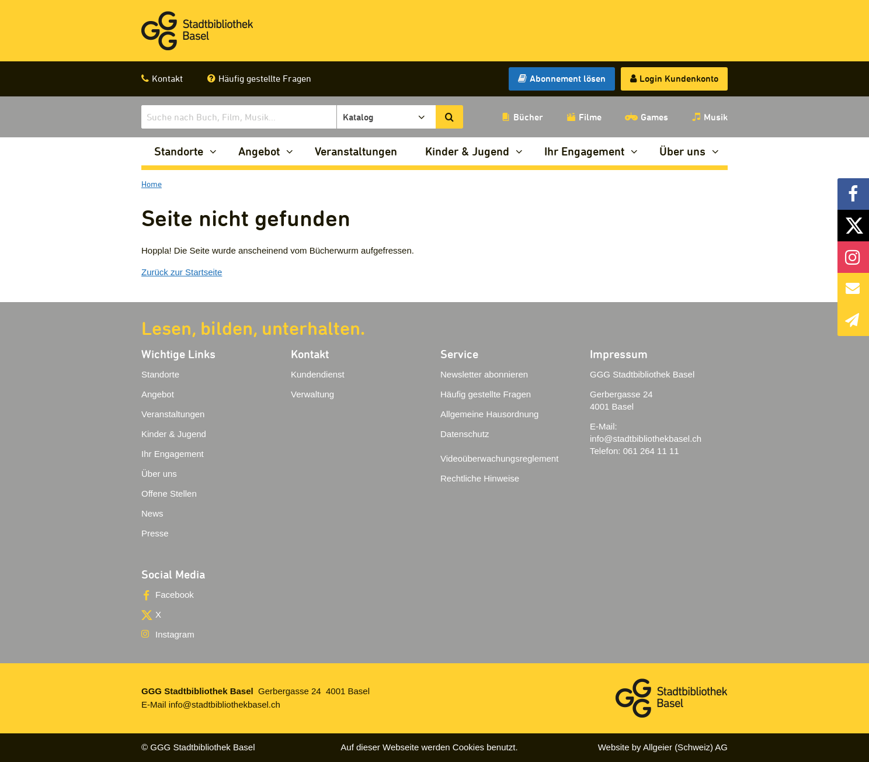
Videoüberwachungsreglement (499, 458)
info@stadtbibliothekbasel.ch (645, 439)
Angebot (259, 151)
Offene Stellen (169, 493)
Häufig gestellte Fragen (264, 78)
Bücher (528, 117)
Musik (716, 117)
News (152, 513)
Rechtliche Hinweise (479, 478)
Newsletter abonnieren (484, 374)
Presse (155, 533)
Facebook (174, 595)
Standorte (178, 151)
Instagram (174, 634)
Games (654, 117)
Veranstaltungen (356, 151)
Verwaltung (312, 394)
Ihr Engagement (584, 151)
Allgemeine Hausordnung (489, 414)
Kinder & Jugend (467, 151)
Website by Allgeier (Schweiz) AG (663, 747)
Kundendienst (318, 374)
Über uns (682, 151)
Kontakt (167, 78)
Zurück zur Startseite (181, 272)
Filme (590, 117)
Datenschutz (464, 434)
